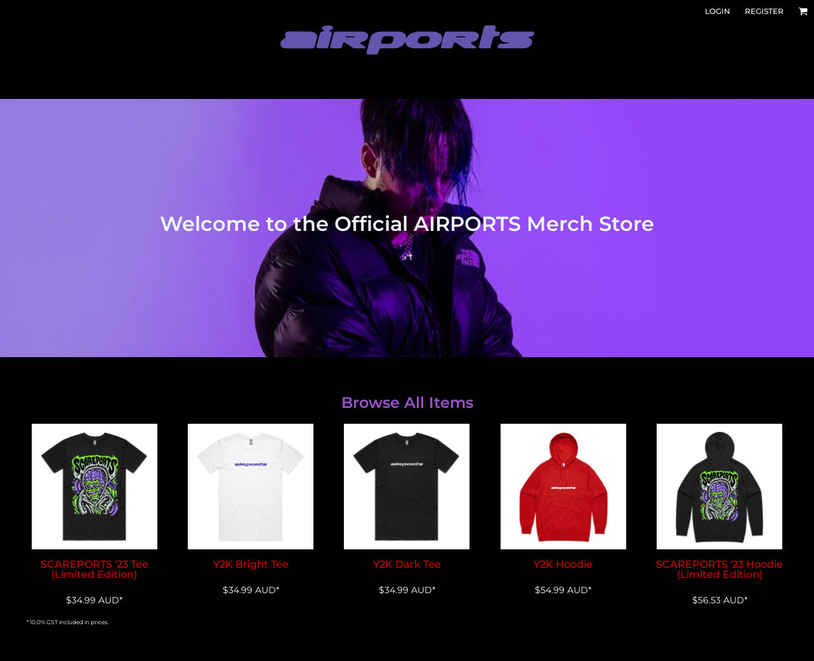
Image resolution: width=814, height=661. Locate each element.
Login (717, 11)
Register (764, 11)
